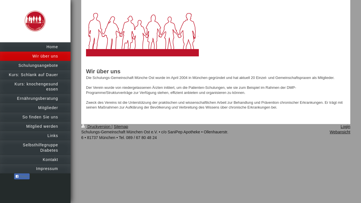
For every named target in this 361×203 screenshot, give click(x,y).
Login (345, 126)
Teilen (21, 176)
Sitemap (121, 126)
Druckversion (96, 126)
